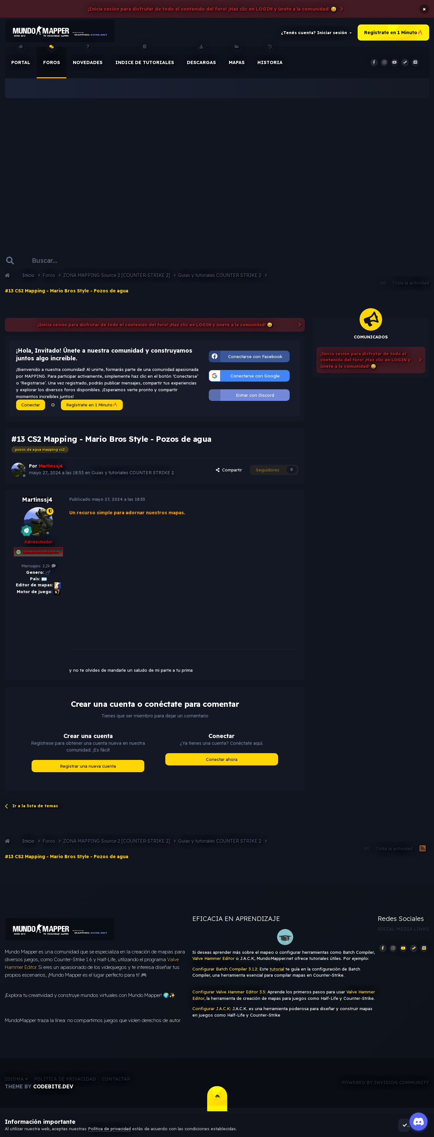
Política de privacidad (65, 1082)
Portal (20, 57)
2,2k (49, 567)
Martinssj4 (37, 501)
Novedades (87, 57)
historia (270, 57)
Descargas (201, 57)
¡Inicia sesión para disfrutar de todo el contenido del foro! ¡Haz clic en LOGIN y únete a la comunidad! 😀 (212, 9)
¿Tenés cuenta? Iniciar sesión (316, 33)
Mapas (237, 57)
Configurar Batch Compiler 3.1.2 (224, 970)
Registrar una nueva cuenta (88, 767)
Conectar (30, 406)
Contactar (116, 1082)
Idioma (16, 1082)
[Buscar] (50, 262)
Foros (51, 57)
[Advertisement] (217, 167)
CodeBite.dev (53, 1090)
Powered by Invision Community (385, 1086)
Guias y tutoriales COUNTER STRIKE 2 (133, 474)
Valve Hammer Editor (213, 960)
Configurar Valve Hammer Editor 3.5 (228, 993)
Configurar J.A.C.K (211, 1010)
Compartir (229, 471)
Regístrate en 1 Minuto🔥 (393, 33)
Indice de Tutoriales (144, 57)
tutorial (277, 970)
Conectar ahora (221, 760)
